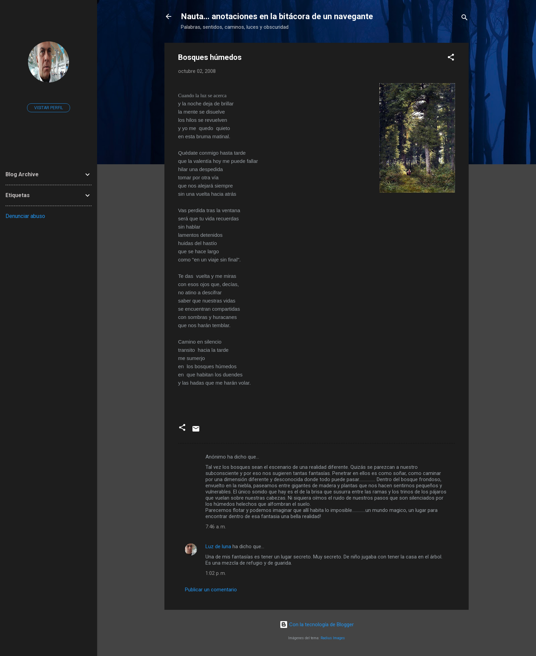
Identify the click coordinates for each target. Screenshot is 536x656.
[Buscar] (464, 18)
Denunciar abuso (25, 216)
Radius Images (333, 638)
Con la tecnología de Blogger (317, 624)
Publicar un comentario (211, 590)
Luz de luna (218, 546)
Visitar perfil (48, 107)
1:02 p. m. (215, 573)
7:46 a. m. (215, 527)
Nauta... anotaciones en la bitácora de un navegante (277, 16)
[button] (451, 58)
